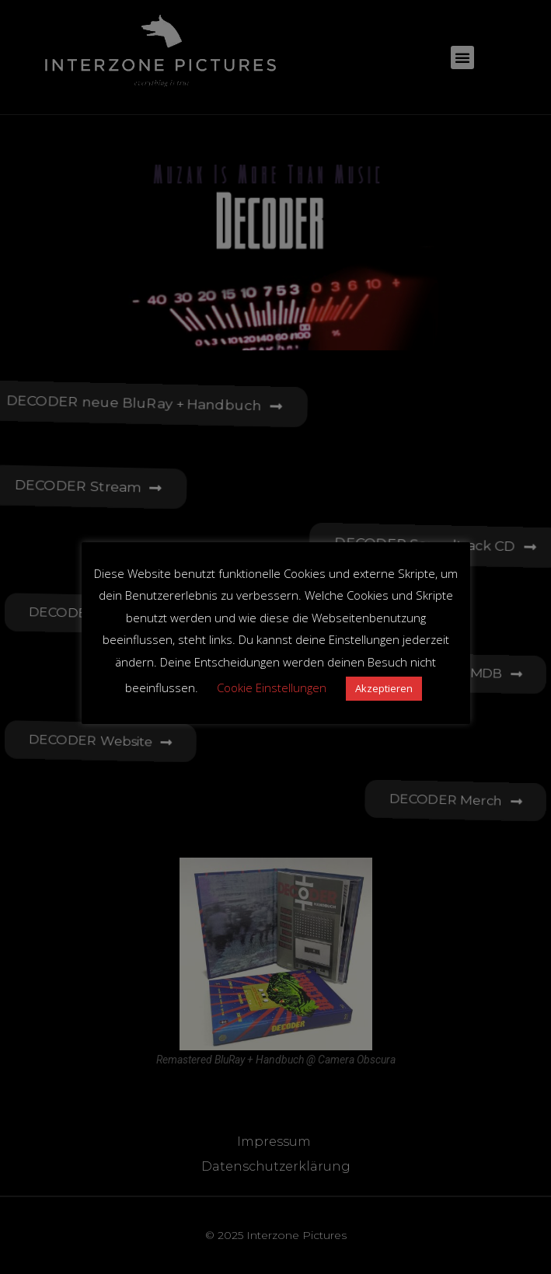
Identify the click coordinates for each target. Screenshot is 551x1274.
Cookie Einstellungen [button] (271, 687)
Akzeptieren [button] (384, 688)
